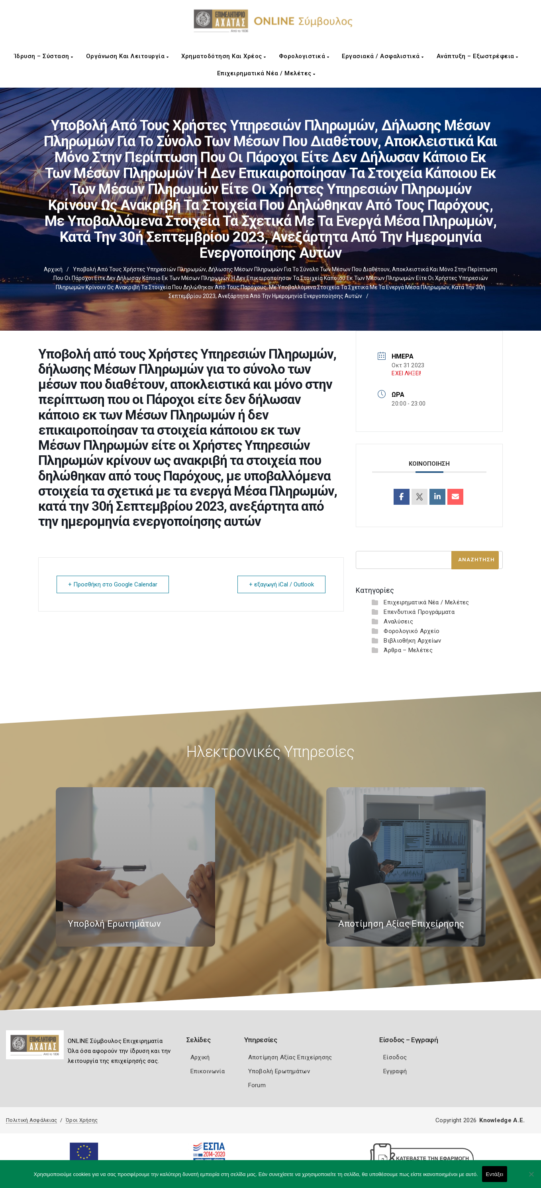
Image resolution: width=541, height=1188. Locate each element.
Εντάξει (495, 1174)
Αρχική (53, 269)
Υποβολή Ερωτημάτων (279, 1071)
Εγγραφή (395, 1071)
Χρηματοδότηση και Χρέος (223, 56)
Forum (257, 1085)
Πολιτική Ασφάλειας (31, 1120)
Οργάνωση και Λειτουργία (127, 56)
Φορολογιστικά (304, 56)
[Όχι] (531, 1178)
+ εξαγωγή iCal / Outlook (281, 584)
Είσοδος (395, 1057)
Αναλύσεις (398, 621)
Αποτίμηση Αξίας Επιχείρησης (290, 1057)
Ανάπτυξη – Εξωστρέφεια (477, 56)
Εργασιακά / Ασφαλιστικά (383, 56)
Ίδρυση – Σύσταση (43, 56)
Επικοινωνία (207, 1071)
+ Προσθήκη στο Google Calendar (112, 584)
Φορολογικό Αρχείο (411, 631)
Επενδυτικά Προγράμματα (419, 612)
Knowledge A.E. (502, 1120)
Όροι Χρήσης (82, 1120)
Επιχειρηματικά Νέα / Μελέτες (266, 73)
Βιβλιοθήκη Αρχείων (412, 640)
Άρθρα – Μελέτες (408, 650)
